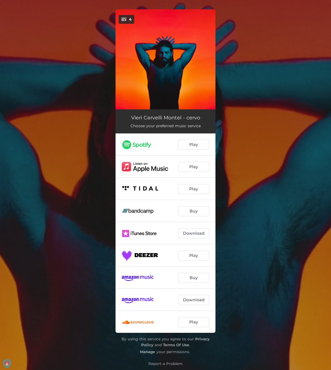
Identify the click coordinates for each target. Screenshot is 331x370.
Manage (147, 351)
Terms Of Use (176, 344)
